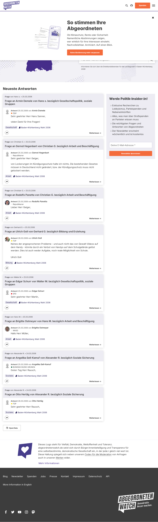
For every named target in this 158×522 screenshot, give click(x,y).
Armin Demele (38, 110)
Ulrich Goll (37, 238)
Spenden (32, 476)
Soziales (9, 375)
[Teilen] (7, 133)
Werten (60, 457)
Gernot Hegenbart (40, 152)
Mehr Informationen (49, 463)
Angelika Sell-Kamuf (41, 364)
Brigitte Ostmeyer (40, 327)
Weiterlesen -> (95, 133)
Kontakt (65, 476)
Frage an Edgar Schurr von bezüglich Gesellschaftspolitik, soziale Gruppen (49, 283)
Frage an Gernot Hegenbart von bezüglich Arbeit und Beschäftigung (52, 146)
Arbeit (8, 176)
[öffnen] (153, 5)
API (107, 476)
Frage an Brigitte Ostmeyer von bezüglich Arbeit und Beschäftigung (49, 321)
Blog (5, 476)
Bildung (9, 262)
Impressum (79, 476)
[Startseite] (11, 5)
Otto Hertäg (37, 401)
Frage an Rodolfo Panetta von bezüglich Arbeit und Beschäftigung (50, 194)
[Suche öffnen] (126, 5)
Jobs (43, 476)
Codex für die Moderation (98, 454)
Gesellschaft (11, 127)
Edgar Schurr (38, 291)
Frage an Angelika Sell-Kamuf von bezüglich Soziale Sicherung (49, 357)
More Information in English (17, 484)
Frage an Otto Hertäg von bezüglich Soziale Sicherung (44, 394)
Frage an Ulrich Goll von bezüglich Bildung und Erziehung (45, 231)
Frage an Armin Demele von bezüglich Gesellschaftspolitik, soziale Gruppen (48, 102)
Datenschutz (95, 476)
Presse (53, 476)
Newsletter (17, 476)
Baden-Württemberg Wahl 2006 (34, 127)
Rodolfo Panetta (39, 201)
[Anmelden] (131, 5)
